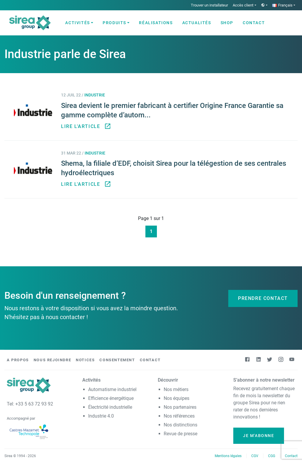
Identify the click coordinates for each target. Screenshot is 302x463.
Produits (114, 22)
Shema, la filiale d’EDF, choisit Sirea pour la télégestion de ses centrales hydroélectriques (173, 168)
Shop (227, 22)
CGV (254, 456)
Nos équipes (176, 398)
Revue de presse (180, 433)
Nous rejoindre (52, 360)
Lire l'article (85, 126)
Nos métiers (176, 389)
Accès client (243, 5)
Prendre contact (263, 298)
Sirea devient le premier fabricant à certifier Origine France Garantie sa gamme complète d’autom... (172, 110)
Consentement (117, 360)
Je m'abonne (258, 435)
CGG (271, 456)
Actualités (196, 22)
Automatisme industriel (112, 389)
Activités (77, 22)
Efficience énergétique (111, 398)
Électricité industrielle (110, 407)
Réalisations (156, 22)
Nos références (179, 416)
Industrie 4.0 (101, 416)
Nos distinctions (180, 425)
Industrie (94, 95)
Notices (85, 360)
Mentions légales (228, 456)
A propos (18, 360)
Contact (254, 22)
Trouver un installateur (209, 5)
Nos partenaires (180, 407)
